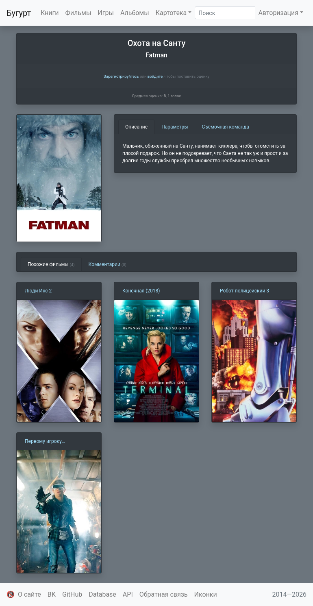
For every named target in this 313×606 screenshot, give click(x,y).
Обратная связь (163, 594)
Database (102, 594)
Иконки (205, 594)
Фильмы (78, 13)
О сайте (29, 594)
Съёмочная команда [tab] (225, 127)
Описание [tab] (136, 127)
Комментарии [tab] (107, 264)
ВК (52, 594)
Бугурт (19, 13)
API (128, 594)
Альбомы (134, 13)
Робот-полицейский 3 (244, 291)
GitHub (72, 594)
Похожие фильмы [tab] (51, 264)
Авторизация (278, 13)
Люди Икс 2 (38, 291)
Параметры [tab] (174, 127)
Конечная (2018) (141, 291)
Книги (50, 13)
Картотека (171, 13)
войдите (155, 76)
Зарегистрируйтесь (121, 76)
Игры (106, 13)
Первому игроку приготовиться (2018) (49, 441)
